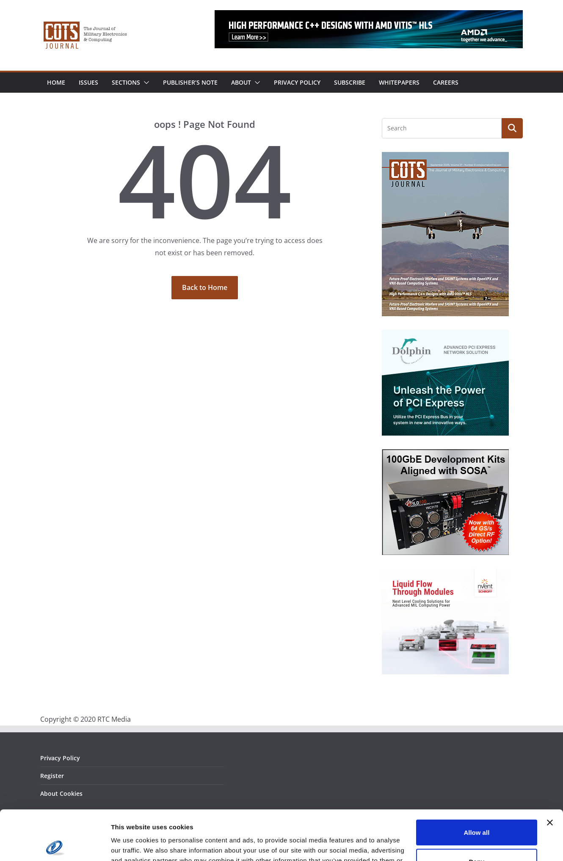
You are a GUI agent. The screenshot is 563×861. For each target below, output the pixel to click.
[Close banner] (550, 773)
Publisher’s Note (190, 82)
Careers (445, 82)
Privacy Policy (297, 82)
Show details (130, 844)
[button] (144, 82)
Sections (126, 82)
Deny (477, 811)
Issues (88, 82)
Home (56, 82)
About (241, 82)
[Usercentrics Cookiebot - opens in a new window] (55, 844)
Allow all (476, 782)
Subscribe (349, 82)
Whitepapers (399, 82)
